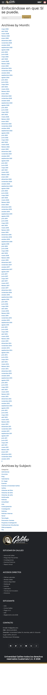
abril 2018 (4, 253)
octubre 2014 (5, 348)
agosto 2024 (5, 77)
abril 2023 (4, 114)
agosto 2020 (5, 188)
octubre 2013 (5, 375)
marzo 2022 (5, 144)
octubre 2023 (5, 100)
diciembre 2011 (6, 426)
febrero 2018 (5, 258)
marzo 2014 (5, 364)
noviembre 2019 (6, 209)
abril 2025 (4, 59)
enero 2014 (4, 369)
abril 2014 (4, 362)
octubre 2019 (5, 211)
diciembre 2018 (6, 234)
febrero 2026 (5, 36)
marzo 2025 (5, 61)
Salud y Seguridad (9, 582)
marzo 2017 (5, 283)
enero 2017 (4, 288)
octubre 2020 (5, 184)
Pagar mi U (7, 610)
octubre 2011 (5, 431)
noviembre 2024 (6, 70)
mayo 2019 (4, 223)
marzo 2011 (4, 447)
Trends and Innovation (11, 591)
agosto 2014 (5, 352)
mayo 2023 (4, 112)
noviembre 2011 (6, 429)
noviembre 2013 (6, 373)
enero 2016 (4, 315)
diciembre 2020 (6, 179)
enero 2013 (4, 396)
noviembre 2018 (6, 237)
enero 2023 (4, 121)
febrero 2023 (5, 119)
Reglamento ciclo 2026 (11, 615)
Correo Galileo (8, 608)
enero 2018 (4, 260)
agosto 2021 (5, 160)
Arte (2, 504)
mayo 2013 (4, 387)
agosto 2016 (5, 299)
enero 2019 (4, 232)
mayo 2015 (4, 332)
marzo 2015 (5, 336)
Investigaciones (9, 560)
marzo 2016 (5, 311)
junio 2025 (4, 54)
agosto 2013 (5, 380)
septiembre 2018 (6, 241)
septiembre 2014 (6, 350)
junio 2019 (4, 221)
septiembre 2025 (6, 47)
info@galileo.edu (13, 628)
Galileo (3, 488)
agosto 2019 (5, 216)
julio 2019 (4, 218)
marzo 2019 (5, 228)
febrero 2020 (5, 202)
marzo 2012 (5, 419)
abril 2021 (4, 170)
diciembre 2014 (6, 343)
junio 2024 (4, 82)
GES (39, 2)
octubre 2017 (5, 267)
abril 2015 (4, 334)
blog (2, 476)
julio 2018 (4, 246)
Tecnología (4, 518)
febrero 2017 (5, 285)
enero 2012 (4, 424)
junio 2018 (4, 248)
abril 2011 (4, 445)
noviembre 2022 (6, 126)
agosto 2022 (5, 133)
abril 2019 (4, 225)
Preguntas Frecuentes (11, 557)
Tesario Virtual (8, 564)
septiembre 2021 (6, 158)
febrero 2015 (5, 338)
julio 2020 (4, 191)
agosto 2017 (5, 271)
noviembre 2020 (6, 181)
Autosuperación (6, 506)
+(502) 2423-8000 (11, 630)
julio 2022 (4, 135)
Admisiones (5, 472)
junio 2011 (4, 440)
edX (5, 612)
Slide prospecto (6, 527)
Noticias (4, 499)
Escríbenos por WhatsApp (11, 637)
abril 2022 (4, 142)
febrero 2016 (5, 313)
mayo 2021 (4, 167)
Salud (3, 516)
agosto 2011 (5, 436)
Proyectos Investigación (9, 522)
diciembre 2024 (6, 68)
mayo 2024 (5, 84)
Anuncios (4, 474)
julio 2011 (4, 438)
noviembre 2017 (6, 265)
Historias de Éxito (7, 490)
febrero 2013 (5, 394)
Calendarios (5, 479)
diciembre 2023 (6, 96)
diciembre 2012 (6, 399)
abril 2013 (4, 389)
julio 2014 (4, 355)
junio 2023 (4, 110)
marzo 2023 (5, 117)
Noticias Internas (6, 513)
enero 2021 (4, 177)
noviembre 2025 (6, 43)
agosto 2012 (5, 408)
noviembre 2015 (6, 318)
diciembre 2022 (6, 124)
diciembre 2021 (6, 151)
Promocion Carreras (7, 520)
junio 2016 (4, 304)
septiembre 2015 (6, 322)
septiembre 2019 (6, 214)
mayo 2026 (4, 29)
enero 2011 (4, 452)
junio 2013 (4, 385)
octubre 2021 (5, 156)
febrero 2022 (5, 147)
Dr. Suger (4, 481)
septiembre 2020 (6, 186)
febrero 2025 (5, 63)
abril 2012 (4, 417)
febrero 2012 (5, 422)
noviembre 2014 (6, 345)
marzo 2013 (5, 392)
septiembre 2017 (6, 269)
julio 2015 (4, 327)
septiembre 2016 (6, 297)
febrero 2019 (5, 230)
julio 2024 (4, 80)
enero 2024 (5, 93)
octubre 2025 (5, 45)
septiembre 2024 (6, 75)
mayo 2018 (4, 251)
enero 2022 (4, 149)
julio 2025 (4, 52)
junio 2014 (4, 357)
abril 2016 (4, 308)
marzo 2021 (5, 172)
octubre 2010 (5, 459)
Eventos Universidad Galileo (10, 486)
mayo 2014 (4, 359)
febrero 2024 (5, 91)
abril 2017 (4, 281)
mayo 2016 (4, 306)
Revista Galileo (8, 579)
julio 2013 (4, 382)
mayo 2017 (4, 278)
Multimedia (5, 497)
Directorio (7, 593)
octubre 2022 (5, 128)
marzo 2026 (5, 33)
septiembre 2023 (6, 103)
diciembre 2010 (6, 454)
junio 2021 (4, 165)
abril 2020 (4, 197)
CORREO (46, 2)
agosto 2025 (5, 50)
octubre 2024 (5, 73)
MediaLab (7, 584)
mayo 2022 (4, 140)
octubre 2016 (5, 295)
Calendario (7, 588)
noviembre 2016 (6, 292)
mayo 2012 (4, 415)
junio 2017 (4, 276)
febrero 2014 (5, 366)
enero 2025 (4, 66)
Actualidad (5, 502)
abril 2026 (4, 31)
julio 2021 (4, 163)
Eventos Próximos (9, 562)
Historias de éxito (7, 492)
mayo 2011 (4, 442)
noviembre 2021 (6, 154)
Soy (2, 529)
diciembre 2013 (6, 371)
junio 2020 (4, 193)
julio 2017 (4, 274)
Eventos (4, 483)
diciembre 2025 (6, 40)
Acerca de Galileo (9, 555)
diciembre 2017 (6, 262)
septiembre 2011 (6, 433)
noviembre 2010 (6, 456)
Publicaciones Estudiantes (10, 525)
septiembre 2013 (6, 378)
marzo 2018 (5, 255)
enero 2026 (5, 38)
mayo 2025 (4, 56)
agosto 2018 (5, 244)
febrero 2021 (5, 174)
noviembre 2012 (6, 401)
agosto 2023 (5, 105)
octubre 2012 (5, 403)
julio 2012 (4, 410)
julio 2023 (4, 107)
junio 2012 (4, 412)
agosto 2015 (5, 325)
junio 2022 (4, 137)
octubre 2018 (5, 239)
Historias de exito (7, 495)
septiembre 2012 (6, 405)
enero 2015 (4, 341)
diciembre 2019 (6, 207)
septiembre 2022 (6, 130)
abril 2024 (4, 87)
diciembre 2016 (6, 290)
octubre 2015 (5, 320)
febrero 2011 (5, 449)
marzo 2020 (5, 200)
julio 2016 (4, 301)
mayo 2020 (5, 195)
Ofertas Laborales (9, 577)
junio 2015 (4, 329)
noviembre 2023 (6, 98)
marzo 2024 (5, 89)
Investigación (5, 509)
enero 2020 (5, 204)
